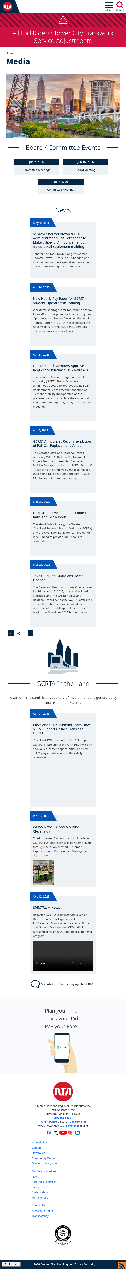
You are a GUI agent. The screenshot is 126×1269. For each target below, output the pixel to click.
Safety (36, 1187)
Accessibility (39, 1142)
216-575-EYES (71, 1125)
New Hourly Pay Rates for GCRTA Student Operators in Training (58, 300)
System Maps (40, 1192)
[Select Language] (11, 1264)
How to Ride (39, 1153)
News (35, 1176)
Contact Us (38, 1205)
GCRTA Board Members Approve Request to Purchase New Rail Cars (60, 367)
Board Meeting (85, 170)
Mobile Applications (44, 1171)
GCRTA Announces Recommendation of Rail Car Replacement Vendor (62, 443)
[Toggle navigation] (109, 6)
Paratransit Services (44, 1182)
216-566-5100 (62, 1118)
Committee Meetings (36, 170)
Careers (37, 1148)
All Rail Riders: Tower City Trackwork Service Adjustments (63, 37)
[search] (119, 4)
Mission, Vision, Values (46, 1163)
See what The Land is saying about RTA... (63, 984)
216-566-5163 (78, 1121)
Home (9, 53)
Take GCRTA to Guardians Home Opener (58, 577)
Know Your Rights (43, 1210)
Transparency (40, 1216)
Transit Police (48, 1121)
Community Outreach (45, 1158)
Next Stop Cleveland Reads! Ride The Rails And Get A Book (62, 514)
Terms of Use (40, 1197)
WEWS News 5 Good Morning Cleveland (56, 829)
